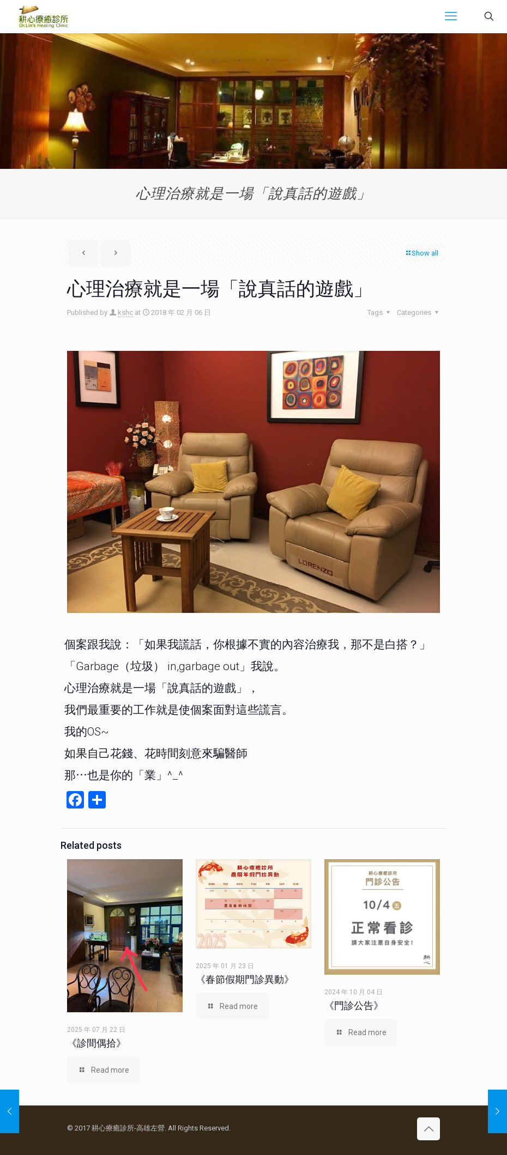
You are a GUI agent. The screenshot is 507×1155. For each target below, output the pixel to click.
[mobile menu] (451, 16)
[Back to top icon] (428, 1128)
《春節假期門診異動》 (245, 979)
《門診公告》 (353, 1005)
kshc (125, 312)
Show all (421, 253)
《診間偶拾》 (96, 1043)
